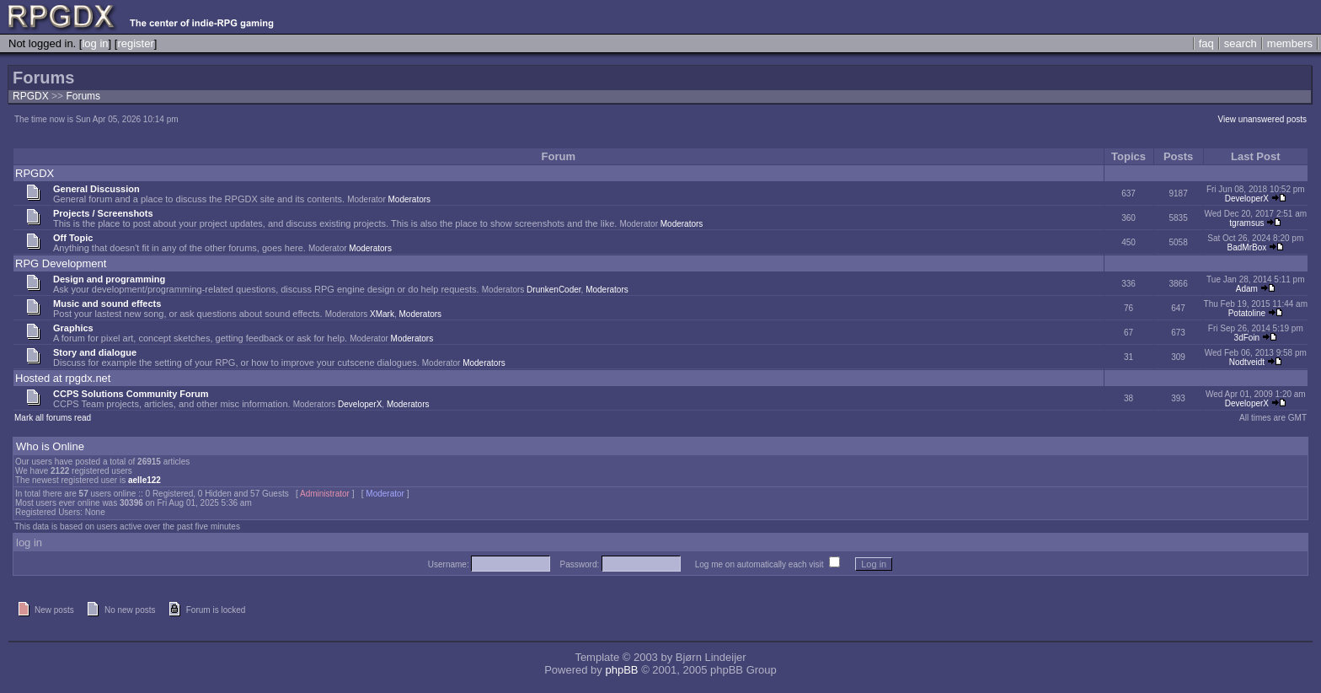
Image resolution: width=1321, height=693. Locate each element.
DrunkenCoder (553, 289)
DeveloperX (1247, 198)
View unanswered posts (1262, 119)
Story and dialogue (94, 352)
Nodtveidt (1247, 362)
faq (1206, 43)
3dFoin (1247, 337)
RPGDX (31, 96)
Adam (1247, 288)
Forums (83, 96)
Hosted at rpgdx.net (62, 378)
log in (95, 43)
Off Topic (73, 238)
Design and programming (109, 279)
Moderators (409, 199)
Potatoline (1246, 313)
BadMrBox (1247, 247)
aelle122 (144, 480)
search (1240, 43)
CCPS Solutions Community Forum (131, 394)
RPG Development (60, 263)
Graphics (73, 328)
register (135, 43)
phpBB (621, 669)
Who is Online (50, 446)
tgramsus (1246, 223)
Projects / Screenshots (103, 213)
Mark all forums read (52, 417)
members (1290, 43)
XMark (382, 314)
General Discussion (96, 189)
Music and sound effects (107, 303)
